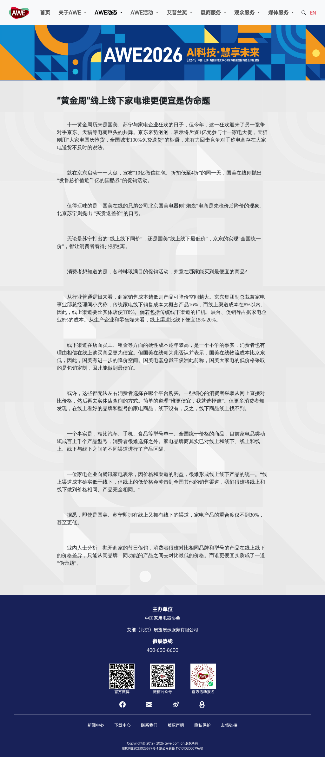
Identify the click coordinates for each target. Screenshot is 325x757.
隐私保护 (202, 725)
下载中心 (122, 725)
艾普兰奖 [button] (178, 12)
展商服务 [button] (211, 12)
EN (313, 13)
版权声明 (176, 725)
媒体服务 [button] (279, 12)
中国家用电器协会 (162, 618)
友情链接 (229, 725)
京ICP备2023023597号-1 (140, 748)
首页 (45, 12)
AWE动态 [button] (107, 12)
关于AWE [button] (70, 12)
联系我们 (149, 725)
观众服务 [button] (245, 12)
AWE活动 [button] (142, 12)
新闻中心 (96, 725)
